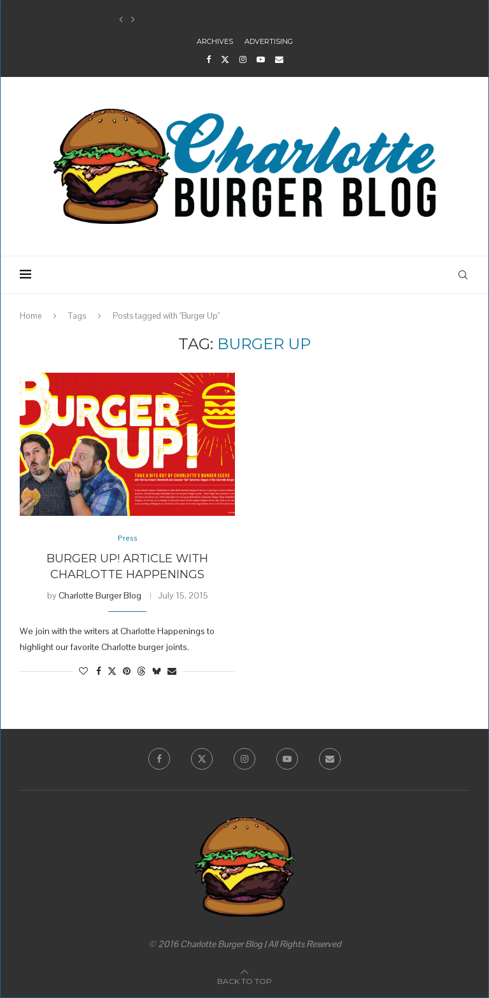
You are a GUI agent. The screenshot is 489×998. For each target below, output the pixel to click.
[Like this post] (83, 672)
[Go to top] (244, 981)
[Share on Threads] (141, 672)
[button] (121, 20)
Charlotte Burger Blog (100, 596)
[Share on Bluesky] (156, 672)
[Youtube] (261, 59)
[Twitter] (225, 59)
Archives (215, 41)
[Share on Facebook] (98, 672)
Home (30, 315)
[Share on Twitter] (112, 672)
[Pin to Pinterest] (127, 672)
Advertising (268, 41)
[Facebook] (208, 59)
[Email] (279, 59)
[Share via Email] (171, 672)
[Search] (463, 274)
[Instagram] (242, 59)
